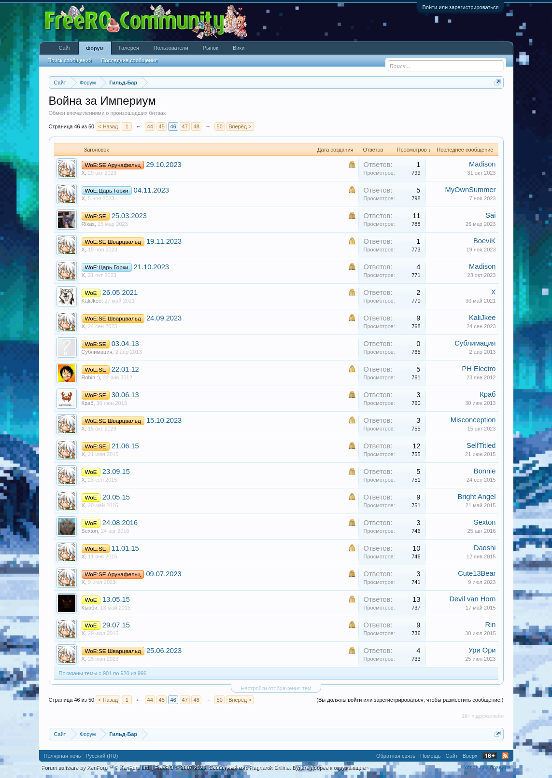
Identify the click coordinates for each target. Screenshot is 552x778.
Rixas (88, 224)
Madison (482, 164)
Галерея (129, 48)
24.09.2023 (164, 318)
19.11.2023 (164, 241)
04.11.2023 (151, 190)
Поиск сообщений (70, 60)
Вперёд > (240, 126)
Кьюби (90, 608)
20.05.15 (116, 497)
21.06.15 (125, 446)
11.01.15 (125, 548)
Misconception (473, 420)
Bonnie (485, 471)
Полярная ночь (62, 756)
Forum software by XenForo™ (96, 767)
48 (196, 126)
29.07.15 (116, 625)
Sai (490, 215)
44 (150, 126)
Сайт (65, 48)
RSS (505, 755)
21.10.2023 (151, 267)
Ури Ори (482, 650)
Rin (490, 624)
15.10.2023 (164, 420)
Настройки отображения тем (276, 688)
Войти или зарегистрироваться (460, 7)
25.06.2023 (164, 650)
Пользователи (171, 48)
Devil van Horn (472, 599)
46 (173, 126)
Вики (238, 48)
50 (220, 126)
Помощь (430, 756)
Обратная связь (395, 756)
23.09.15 (116, 471)
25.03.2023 (129, 216)
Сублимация (97, 352)
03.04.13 (125, 343)
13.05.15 (116, 599)
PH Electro (478, 369)
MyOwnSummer (470, 190)
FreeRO (262, 767)
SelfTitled (481, 445)
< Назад (108, 126)
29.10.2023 (163, 164)
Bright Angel (476, 496)
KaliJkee (92, 301)
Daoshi (485, 548)
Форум (95, 48)
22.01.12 (125, 369)
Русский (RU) (101, 756)
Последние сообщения (129, 60)
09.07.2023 (163, 574)
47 (185, 126)
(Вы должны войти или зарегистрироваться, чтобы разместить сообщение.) (409, 700)
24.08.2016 (120, 523)
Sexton (90, 531)
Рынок (210, 48)
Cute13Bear (476, 573)
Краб (88, 403)
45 (162, 126)
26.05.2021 (120, 292)
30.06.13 (125, 395)
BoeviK (484, 241)
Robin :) (91, 377)
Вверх (470, 756)
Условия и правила (487, 767)
